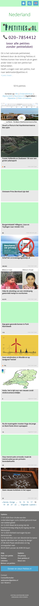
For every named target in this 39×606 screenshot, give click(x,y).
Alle (16, 94)
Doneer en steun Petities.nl (19, 568)
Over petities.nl (23, 558)
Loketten (4, 561)
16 (28, 502)
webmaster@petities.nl (9, 580)
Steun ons (21, 561)
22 (15, 504)
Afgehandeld (7, 96)
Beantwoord (19, 96)
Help (2, 553)
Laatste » (33, 504)
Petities (3, 558)
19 (4, 504)
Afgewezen (12, 98)
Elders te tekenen (24, 98)
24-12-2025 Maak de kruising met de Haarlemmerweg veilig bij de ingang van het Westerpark (18, 527)
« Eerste (5, 502)
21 (12, 504)
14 (20, 502)
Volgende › (25, 504)
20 (8, 504)
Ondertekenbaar (26, 94)
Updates (21, 553)
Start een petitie (7, 556)
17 (31, 502)
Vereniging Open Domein (19, 597)
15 (24, 502)
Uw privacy (22, 556)
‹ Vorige (12, 502)
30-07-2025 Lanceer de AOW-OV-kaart (15, 548)
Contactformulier (7, 578)
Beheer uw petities (8, 563)
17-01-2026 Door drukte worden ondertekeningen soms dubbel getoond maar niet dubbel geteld (19, 520)
